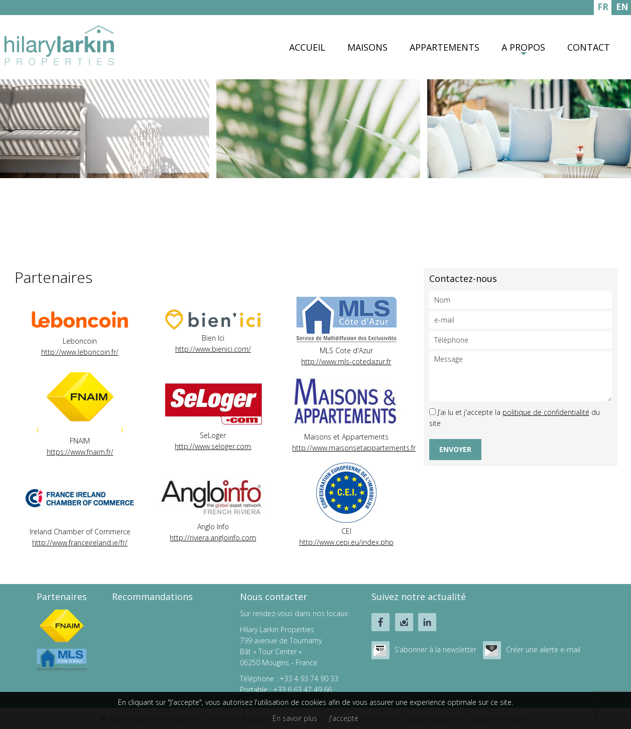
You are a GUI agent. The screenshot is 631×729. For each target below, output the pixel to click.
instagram (404, 622)
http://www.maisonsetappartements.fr (354, 448)
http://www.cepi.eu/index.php (346, 542)
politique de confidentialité (545, 412)
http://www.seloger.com (213, 446)
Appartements (444, 47)
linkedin (427, 622)
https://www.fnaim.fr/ (80, 452)
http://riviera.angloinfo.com (213, 537)
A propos (523, 47)
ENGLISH (622, 8)
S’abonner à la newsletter (435, 649)
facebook (380, 622)
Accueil (307, 47)
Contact (588, 47)
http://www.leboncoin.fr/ (79, 352)
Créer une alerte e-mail (543, 649)
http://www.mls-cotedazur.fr (346, 361)
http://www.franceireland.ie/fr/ (80, 542)
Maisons (367, 47)
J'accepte (343, 718)
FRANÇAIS (602, 8)
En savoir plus (295, 718)
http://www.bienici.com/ (213, 349)
